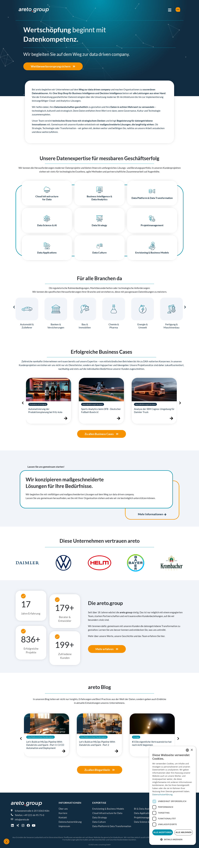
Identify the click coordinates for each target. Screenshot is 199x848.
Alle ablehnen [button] (184, 832)
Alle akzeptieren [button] (162, 832)
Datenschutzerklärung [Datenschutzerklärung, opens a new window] (162, 794)
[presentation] (14, 307)
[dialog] (172, 795)
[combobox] (187, 750)
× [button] (191, 750)
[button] (19, 564)
